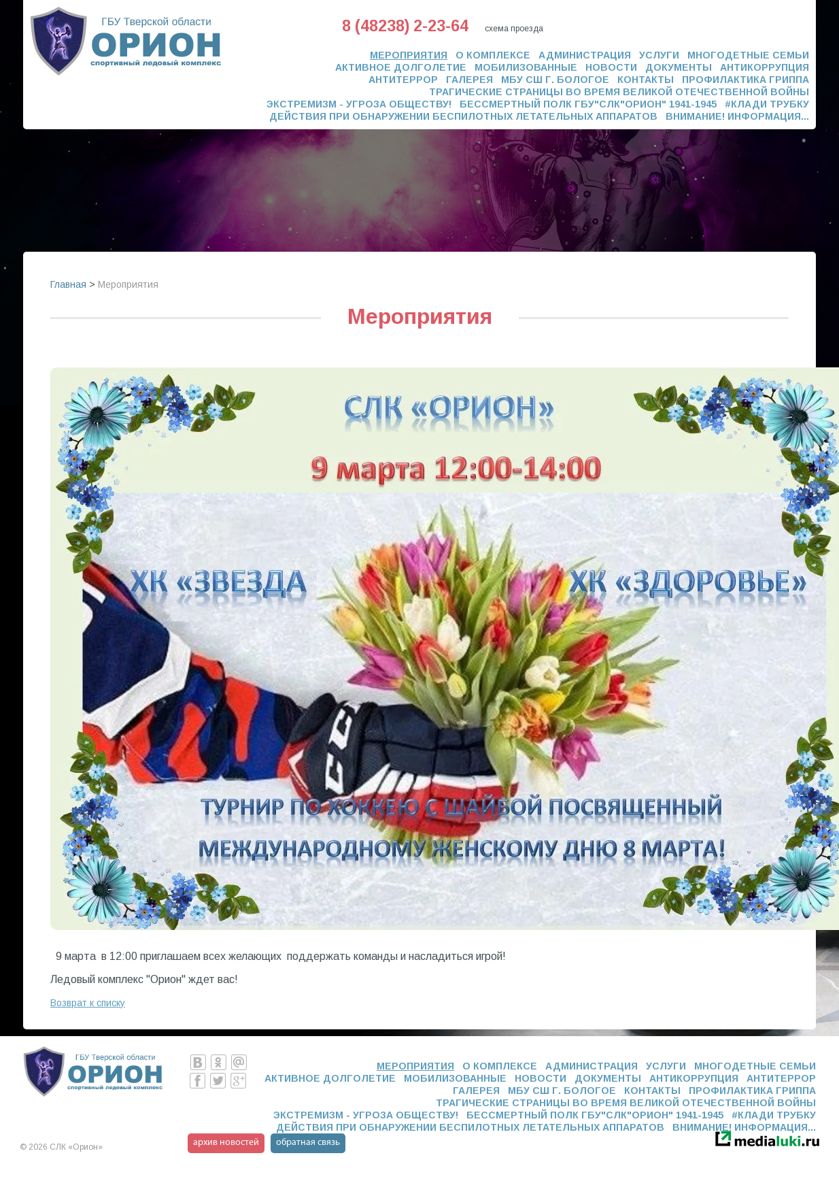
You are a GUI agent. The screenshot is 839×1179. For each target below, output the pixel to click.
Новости (611, 67)
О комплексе (493, 55)
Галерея (469, 79)
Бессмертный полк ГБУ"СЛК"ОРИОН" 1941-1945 (588, 104)
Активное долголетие (400, 67)
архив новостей (226, 1143)
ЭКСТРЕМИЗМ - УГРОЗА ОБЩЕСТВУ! (359, 104)
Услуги (659, 55)
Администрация (584, 55)
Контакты (645, 79)
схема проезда (514, 28)
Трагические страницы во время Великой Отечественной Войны (619, 91)
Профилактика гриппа (745, 79)
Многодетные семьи (748, 55)
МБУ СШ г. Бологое (555, 79)
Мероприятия (408, 55)
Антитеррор (403, 79)
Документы (678, 67)
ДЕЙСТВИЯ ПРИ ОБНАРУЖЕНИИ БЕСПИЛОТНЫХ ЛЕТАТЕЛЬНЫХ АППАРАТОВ (463, 116)
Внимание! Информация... (737, 116)
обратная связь (308, 1143)
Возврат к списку (87, 1002)
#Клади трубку (767, 104)
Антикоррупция (764, 67)
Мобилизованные (526, 67)
